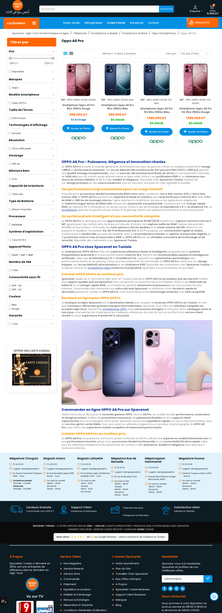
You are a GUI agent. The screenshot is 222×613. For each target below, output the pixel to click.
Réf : (63, 99)
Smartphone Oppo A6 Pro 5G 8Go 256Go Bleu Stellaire (156, 110)
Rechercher (166, 8)
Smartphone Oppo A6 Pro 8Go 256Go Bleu (117, 106)
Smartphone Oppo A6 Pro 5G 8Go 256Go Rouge (195, 110)
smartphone (69, 210)
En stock (117, 119)
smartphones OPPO (115, 309)
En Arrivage (78, 119)
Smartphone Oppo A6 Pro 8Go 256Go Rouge (78, 106)
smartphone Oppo (99, 268)
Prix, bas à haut (194, 53)
